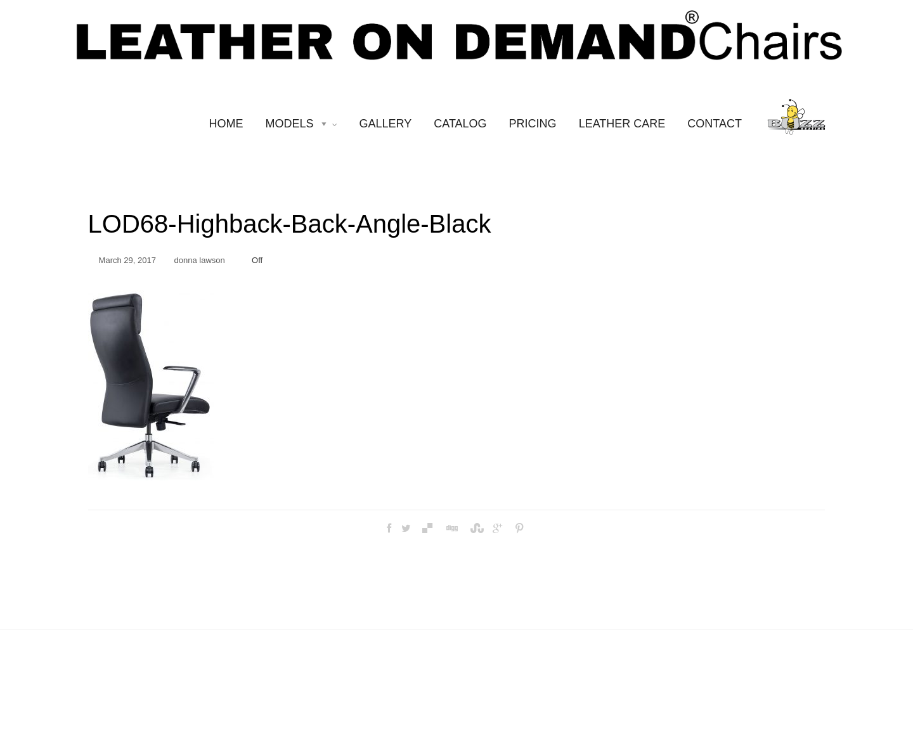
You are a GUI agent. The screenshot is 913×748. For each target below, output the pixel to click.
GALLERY (385, 123)
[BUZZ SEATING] (796, 123)
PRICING (533, 123)
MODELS (301, 123)
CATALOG (460, 123)
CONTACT (714, 123)
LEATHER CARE (622, 123)
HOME (226, 123)
